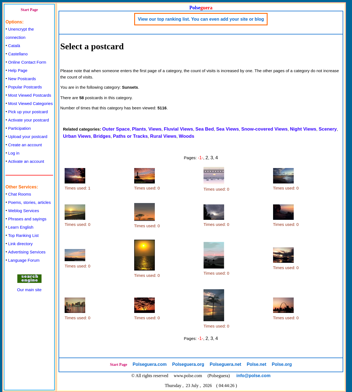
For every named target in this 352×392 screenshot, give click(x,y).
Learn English (21, 227)
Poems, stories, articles (29, 202)
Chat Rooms (19, 194)
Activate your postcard (28, 120)
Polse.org (282, 364)
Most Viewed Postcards (29, 95)
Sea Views (227, 129)
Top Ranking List (23, 235)
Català (14, 45)
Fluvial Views (178, 129)
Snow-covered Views (264, 129)
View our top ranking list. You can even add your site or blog (201, 19)
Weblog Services (23, 210)
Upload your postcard (28, 136)
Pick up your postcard (28, 111)
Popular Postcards (25, 87)
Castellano (18, 54)
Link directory (20, 243)
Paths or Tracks (130, 136)
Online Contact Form (27, 62)
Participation (19, 128)
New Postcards (22, 78)
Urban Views (77, 136)
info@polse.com (254, 375)
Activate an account (26, 161)
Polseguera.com (150, 364)
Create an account (25, 144)
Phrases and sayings (27, 219)
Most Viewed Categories (30, 103)
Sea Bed (204, 129)
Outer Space (116, 129)
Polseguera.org (188, 364)
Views (154, 129)
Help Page (18, 70)
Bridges (102, 136)
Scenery (328, 129)
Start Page (29, 10)
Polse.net (256, 364)
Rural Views (163, 136)
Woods (186, 136)
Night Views (303, 129)
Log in (14, 153)
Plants (139, 129)
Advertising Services (27, 252)
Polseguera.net (225, 364)
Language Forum (24, 260)
